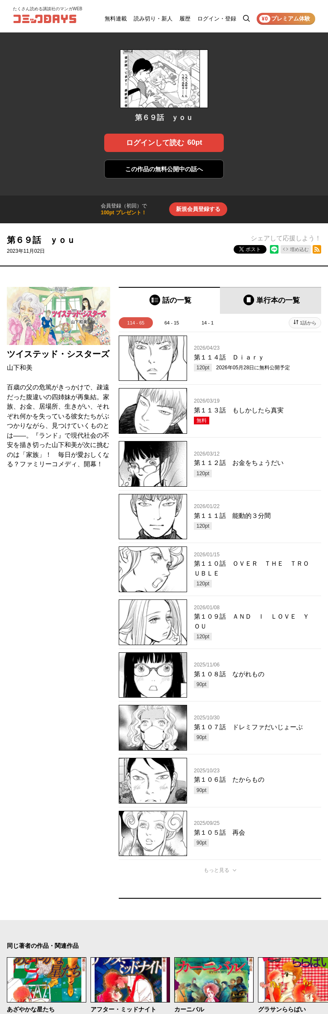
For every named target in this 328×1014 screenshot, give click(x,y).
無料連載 (116, 18)
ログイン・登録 (216, 18)
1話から (308, 322)
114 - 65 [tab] (135, 322)
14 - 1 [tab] (208, 322)
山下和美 (19, 367)
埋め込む (299, 249)
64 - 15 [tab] (171, 322)
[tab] (169, 300)
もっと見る (216, 870)
